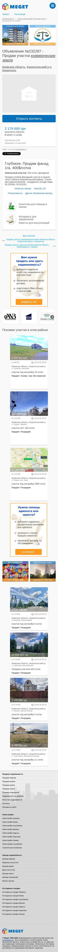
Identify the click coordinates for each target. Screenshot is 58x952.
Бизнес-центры (8, 881)
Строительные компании (12, 848)
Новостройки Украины (11, 818)
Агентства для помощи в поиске (33, 205)
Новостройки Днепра (10, 829)
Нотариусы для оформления (27, 218)
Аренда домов (8, 866)
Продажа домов (8, 785)
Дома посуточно (8, 870)
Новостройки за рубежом (12, 844)
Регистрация (20, 14)
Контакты (6, 803)
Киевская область (13, 67)
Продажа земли (8, 789)
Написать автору (22, 188)
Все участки (29, 236)
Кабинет (5, 14)
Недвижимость (8, 19)
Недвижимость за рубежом (13, 796)
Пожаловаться (15, 193)
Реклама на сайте (9, 807)
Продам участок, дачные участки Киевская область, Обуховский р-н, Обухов (27, 246)
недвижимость (20, 149)
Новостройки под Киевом (12, 826)
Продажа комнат (8, 781)
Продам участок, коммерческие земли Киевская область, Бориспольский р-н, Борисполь (31, 241)
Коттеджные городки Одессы (13, 907)
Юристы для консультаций (34, 223)
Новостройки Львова (10, 840)
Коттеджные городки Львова (13, 914)
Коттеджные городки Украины (14, 892)
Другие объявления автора (38, 193)
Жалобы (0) (40, 188)
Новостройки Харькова (11, 837)
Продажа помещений (10, 792)
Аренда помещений (10, 877)
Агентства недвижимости (12, 800)
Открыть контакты (29, 118)
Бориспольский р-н (39, 67)
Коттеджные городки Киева (13, 896)
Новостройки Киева (10, 822)
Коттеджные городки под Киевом (15, 899)
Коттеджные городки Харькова (14, 910)
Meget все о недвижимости (29, 931)
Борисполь (9, 70)
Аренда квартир (8, 859)
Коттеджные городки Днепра (13, 903)
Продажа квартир (9, 778)
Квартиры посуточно (10, 862)
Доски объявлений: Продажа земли (32, 19)
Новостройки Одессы (10, 833)
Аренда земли (7, 873)
